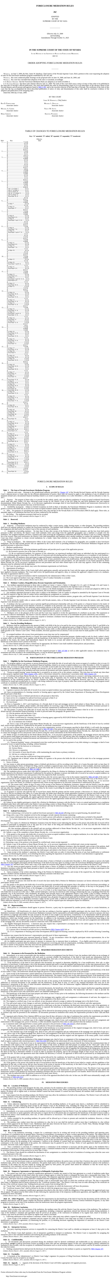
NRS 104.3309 (41, 1041)
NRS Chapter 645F (57, 929)
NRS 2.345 (42, 87)
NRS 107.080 (93, 777)
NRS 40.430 (59, 813)
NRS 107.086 (62, 651)
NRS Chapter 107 (7, 864)
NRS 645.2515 (18, 1077)
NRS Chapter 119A (30, 674)
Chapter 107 (64, 492)
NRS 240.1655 (68, 1024)
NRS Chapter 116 (90, 674)
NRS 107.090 (48, 729)
